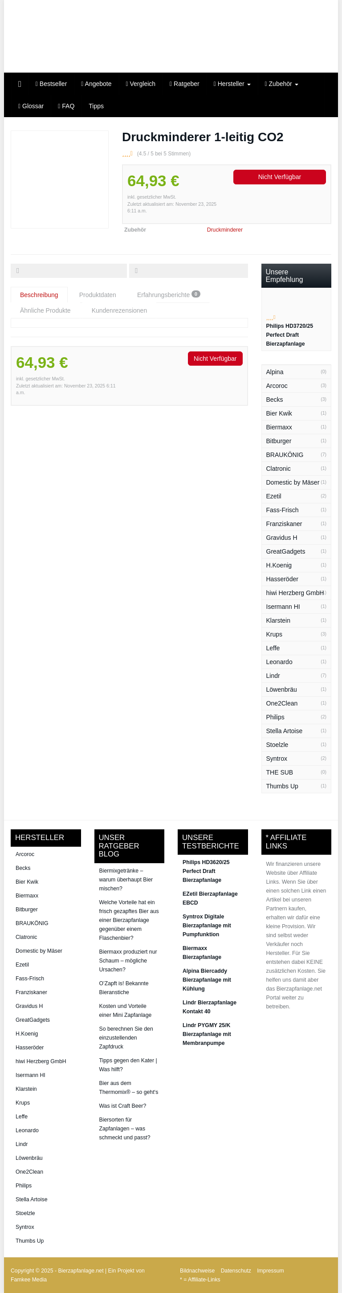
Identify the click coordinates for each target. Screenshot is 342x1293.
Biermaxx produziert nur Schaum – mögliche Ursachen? (128, 961)
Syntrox (276, 758)
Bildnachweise (197, 1271)
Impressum (270, 1271)
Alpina (275, 371)
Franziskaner (284, 523)
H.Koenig (279, 565)
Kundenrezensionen (119, 310)
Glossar (31, 106)
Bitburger (279, 441)
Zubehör (281, 83)
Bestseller (51, 83)
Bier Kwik (279, 413)
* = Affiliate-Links (200, 1280)
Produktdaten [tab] (97, 294)
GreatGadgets (285, 551)
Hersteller (232, 83)
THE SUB (279, 772)
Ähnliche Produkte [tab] (45, 310)
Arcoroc (277, 385)
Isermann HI (283, 606)
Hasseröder (282, 579)
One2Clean (282, 703)
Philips (275, 717)
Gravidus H (281, 537)
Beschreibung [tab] (39, 294)
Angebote (96, 83)
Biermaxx (279, 427)
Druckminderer (225, 230)
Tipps (96, 106)
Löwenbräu (281, 689)
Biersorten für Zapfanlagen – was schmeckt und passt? (125, 1129)
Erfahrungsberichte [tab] (168, 294)
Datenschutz (236, 1271)
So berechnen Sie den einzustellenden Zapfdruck (126, 1038)
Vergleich (141, 83)
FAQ (66, 106)
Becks (274, 399)
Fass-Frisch (282, 510)
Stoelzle (277, 744)
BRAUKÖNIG (285, 454)
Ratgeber (185, 83)
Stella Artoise (284, 730)
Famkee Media (29, 1280)
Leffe (273, 648)
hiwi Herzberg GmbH (295, 592)
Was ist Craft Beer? (123, 1106)
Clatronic (278, 468)
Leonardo (279, 661)
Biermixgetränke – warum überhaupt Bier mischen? (126, 880)
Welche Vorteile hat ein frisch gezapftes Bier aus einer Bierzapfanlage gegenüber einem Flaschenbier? (129, 920)
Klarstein (278, 620)
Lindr (273, 675)
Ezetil (273, 496)
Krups (274, 634)
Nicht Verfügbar (279, 176)
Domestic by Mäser (293, 482)
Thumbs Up (282, 786)
